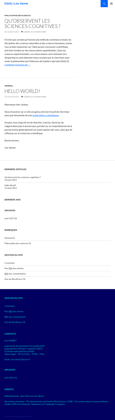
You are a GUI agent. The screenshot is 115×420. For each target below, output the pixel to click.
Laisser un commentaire (35, 32)
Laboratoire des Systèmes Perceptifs (21, 346)
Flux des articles (14, 268)
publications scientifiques (46, 115)
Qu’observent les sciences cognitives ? (32, 23)
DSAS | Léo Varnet (16, 3)
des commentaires (15, 273)
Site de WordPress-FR (14, 279)
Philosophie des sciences (17, 15)
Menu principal (111, 3)
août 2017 (9, 218)
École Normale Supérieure (16, 351)
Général (8, 86)
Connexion (9, 263)
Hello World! (22, 91)
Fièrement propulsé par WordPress (18, 416)
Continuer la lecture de (17, 64)
